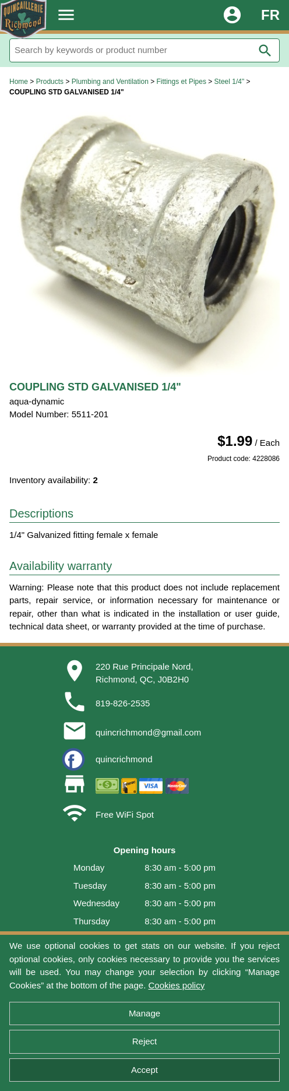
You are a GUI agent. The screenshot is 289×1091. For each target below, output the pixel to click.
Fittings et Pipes (181, 82)
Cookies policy (176, 985)
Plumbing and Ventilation (110, 82)
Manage (144, 1013)
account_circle (232, 15)
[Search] (144, 50)
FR (270, 15)
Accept (144, 1070)
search (265, 51)
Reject (144, 1041)
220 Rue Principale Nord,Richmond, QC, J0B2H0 (144, 673)
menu (66, 15)
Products (50, 82)
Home (18, 82)
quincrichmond (124, 759)
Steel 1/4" (229, 82)
